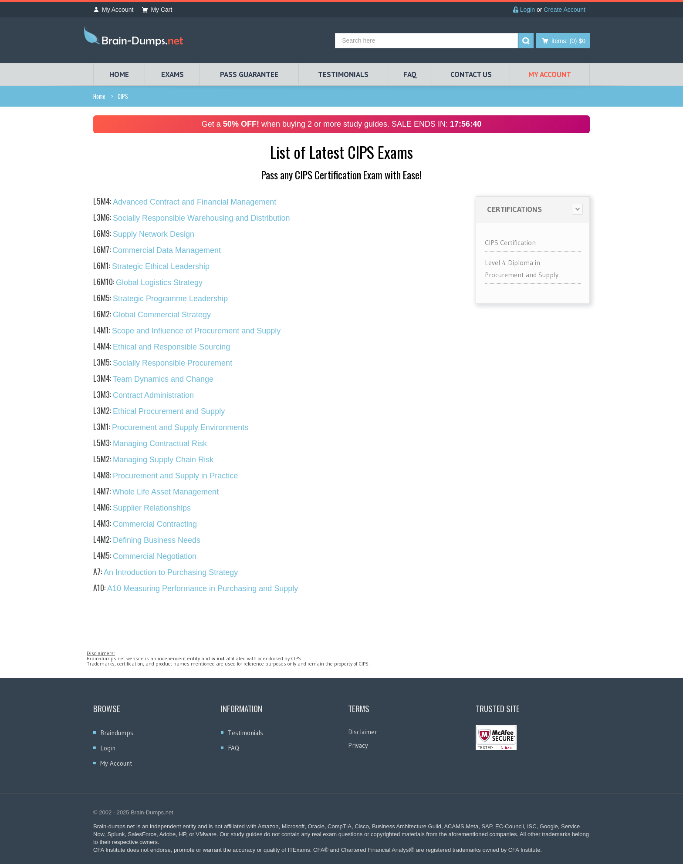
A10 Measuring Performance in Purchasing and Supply (195, 588)
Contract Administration (143, 395)
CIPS (123, 96)
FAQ (410, 74)
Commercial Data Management (157, 250)
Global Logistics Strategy (148, 282)
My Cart (157, 9)
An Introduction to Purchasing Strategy (165, 572)
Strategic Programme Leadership (160, 298)
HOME (119, 74)
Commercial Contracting (145, 524)
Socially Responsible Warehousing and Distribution (191, 218)
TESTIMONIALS (343, 74)
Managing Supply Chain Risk (153, 459)
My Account (113, 9)
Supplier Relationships (142, 508)
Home (99, 96)
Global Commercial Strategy (152, 314)
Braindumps (116, 733)
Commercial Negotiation (144, 556)
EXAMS (172, 74)
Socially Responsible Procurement (162, 363)
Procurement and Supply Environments (170, 427)
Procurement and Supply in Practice (165, 475)
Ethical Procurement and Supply (159, 411)
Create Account (564, 9)
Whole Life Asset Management (156, 491)
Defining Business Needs (146, 540)
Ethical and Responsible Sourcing (161, 347)
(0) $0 (568, 40)
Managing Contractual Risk (150, 443)
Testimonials (245, 733)
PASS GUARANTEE (249, 74)
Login (524, 9)
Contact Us (471, 74)
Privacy (358, 745)
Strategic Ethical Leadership (151, 266)
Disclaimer (362, 732)
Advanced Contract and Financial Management (184, 202)
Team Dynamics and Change (153, 379)
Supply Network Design (143, 234)
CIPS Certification (510, 242)
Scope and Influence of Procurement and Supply (187, 330)
